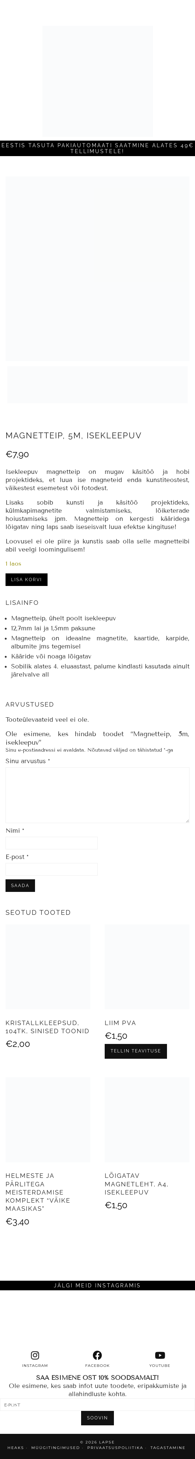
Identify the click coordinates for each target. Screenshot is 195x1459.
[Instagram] (24, 1320)
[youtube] (160, 1359)
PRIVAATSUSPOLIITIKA (115, 1447)
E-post (17, 857)
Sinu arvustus (28, 761)
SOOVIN (97, 1418)
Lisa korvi (26, 579)
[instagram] (35, 1359)
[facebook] (97, 1359)
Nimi (15, 831)
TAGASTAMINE (167, 1447)
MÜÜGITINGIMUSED (55, 1447)
